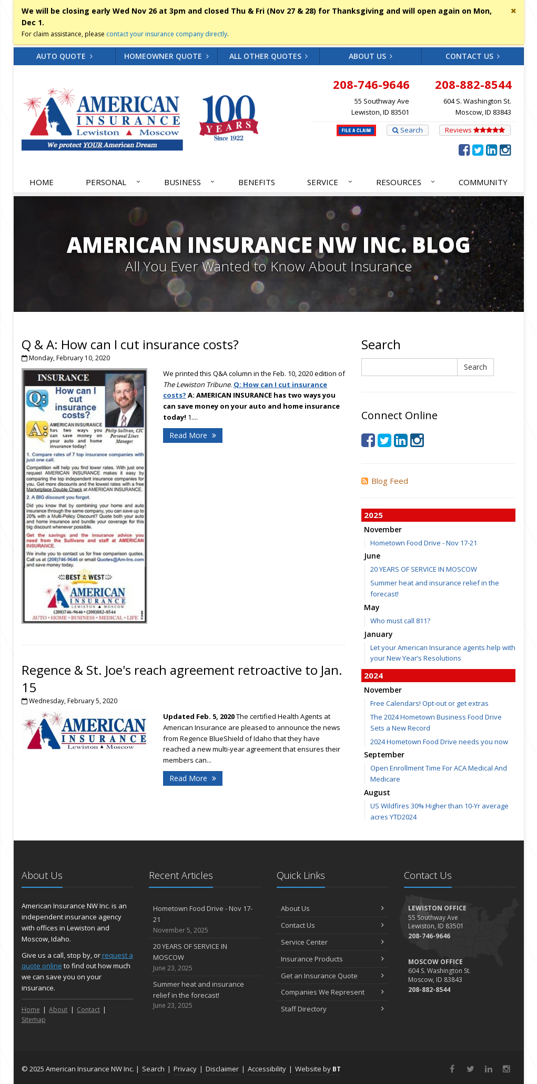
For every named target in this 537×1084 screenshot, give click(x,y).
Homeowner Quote (166, 56)
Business (190, 182)
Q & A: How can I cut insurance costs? (130, 344)
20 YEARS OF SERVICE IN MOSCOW (423, 569)
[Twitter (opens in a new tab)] (477, 149)
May (372, 607)
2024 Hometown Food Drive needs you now (439, 741)
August (377, 792)
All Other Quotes (268, 56)
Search (407, 130)
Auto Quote (64, 56)
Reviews (475, 130)
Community (483, 182)
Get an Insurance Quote (332, 975)
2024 (373, 675)
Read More (192, 435)
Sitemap (34, 1019)
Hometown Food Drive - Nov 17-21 (423, 543)
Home (41, 182)
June (372, 556)
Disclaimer (222, 1068)
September (384, 754)
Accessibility (267, 1068)
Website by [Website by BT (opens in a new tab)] (318, 1068)
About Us (371, 56)
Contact (88, 1009)
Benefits (256, 182)
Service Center (332, 942)
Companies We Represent (332, 992)
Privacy (185, 1068)
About (58, 1009)
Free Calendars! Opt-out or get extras (429, 703)
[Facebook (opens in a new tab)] (464, 149)
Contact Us (472, 56)
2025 (373, 515)
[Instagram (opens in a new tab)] (505, 149)
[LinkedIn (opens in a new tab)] (491, 149)
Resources (406, 182)
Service (330, 182)
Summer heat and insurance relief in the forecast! (205, 995)
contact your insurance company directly (166, 33)
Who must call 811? (400, 620)
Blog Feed (384, 480)
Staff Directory (332, 1009)
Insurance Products (332, 959)
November (383, 529)
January (378, 634)
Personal (113, 182)
